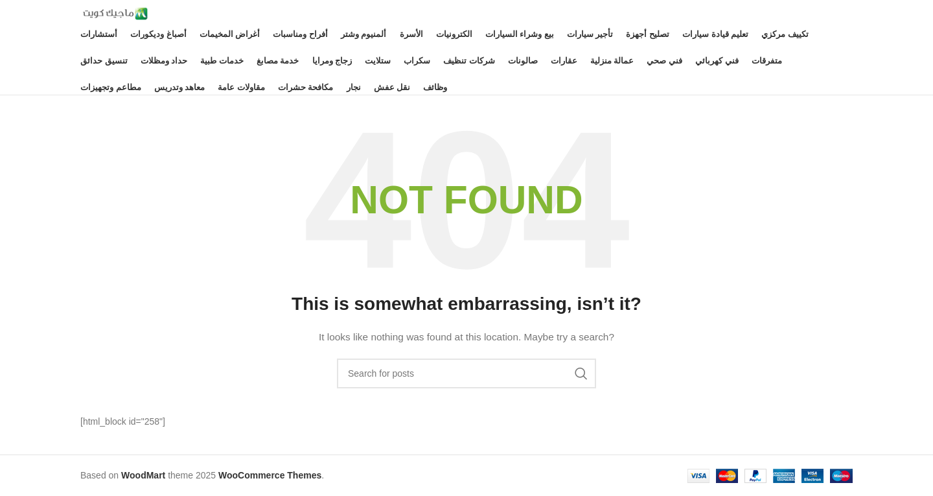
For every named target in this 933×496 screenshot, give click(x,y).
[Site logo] (114, 13)
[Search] (466, 373)
